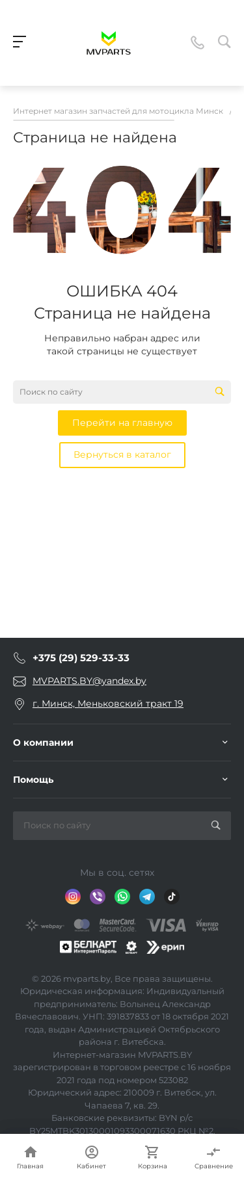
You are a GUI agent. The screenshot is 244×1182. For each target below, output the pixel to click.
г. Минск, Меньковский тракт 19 (108, 703)
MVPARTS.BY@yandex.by (89, 681)
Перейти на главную (122, 422)
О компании (43, 742)
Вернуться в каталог (122, 454)
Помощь (33, 779)
